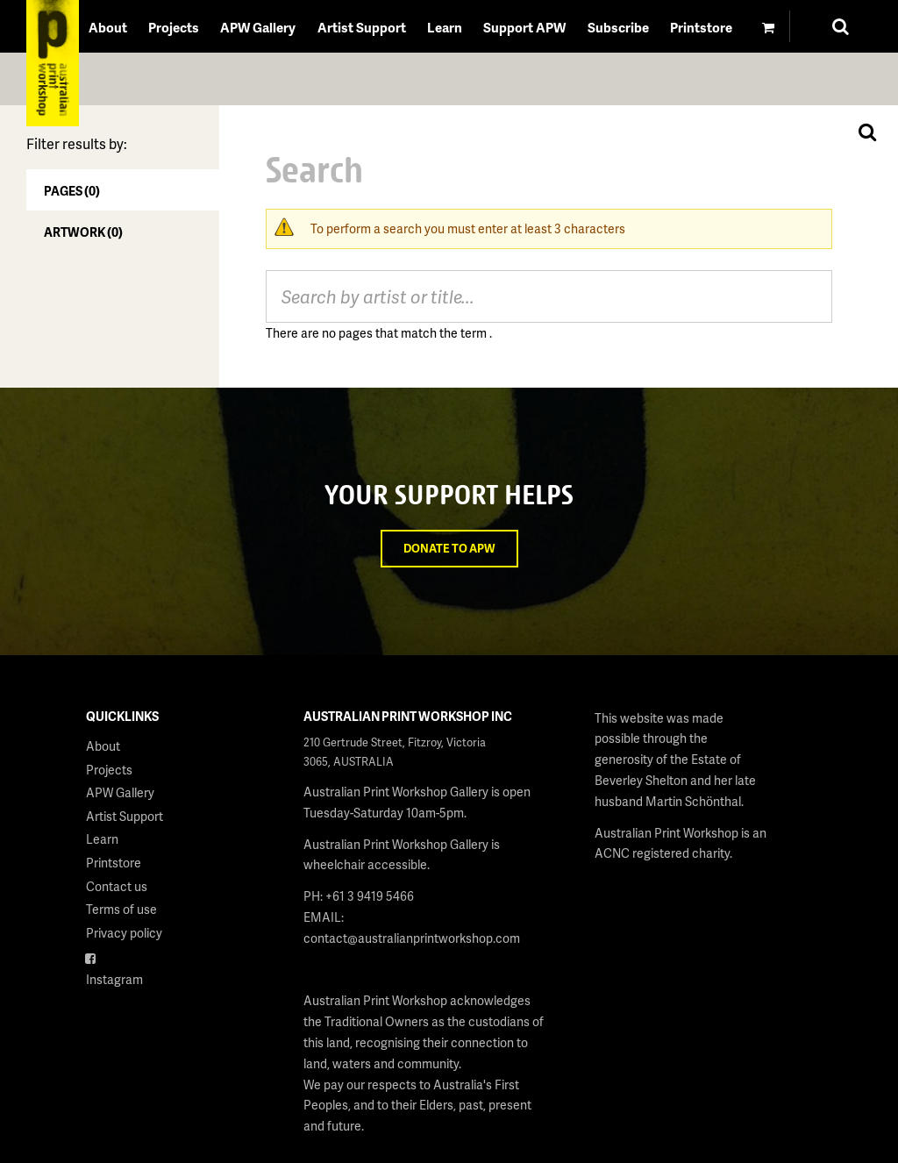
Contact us (116, 886)
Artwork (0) (83, 232)
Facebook (113, 955)
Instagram (114, 979)
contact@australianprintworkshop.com (411, 938)
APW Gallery (258, 27)
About (108, 27)
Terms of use (121, 909)
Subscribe (618, 27)
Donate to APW (449, 548)
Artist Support (361, 27)
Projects (173, 27)
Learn (444, 27)
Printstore (701, 27)
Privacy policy (124, 932)
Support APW (524, 27)
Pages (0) (72, 190)
